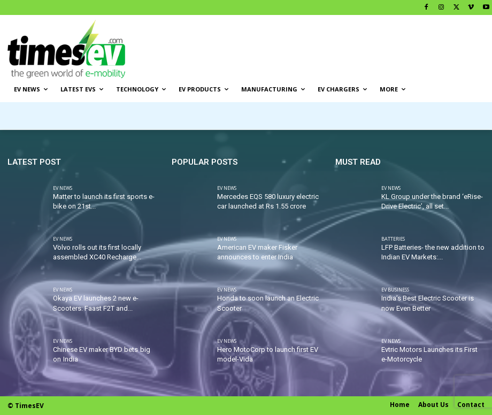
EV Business (395, 290)
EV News (62, 188)
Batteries (393, 238)
